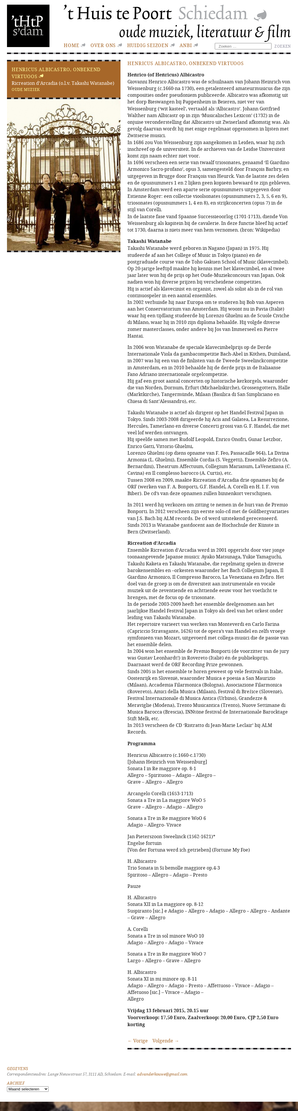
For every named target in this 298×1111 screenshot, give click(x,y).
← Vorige (137, 1040)
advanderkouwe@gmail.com (162, 1074)
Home (71, 45)
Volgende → (165, 1040)
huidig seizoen (147, 45)
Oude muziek (26, 89)
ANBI (186, 45)
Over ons (103, 45)
